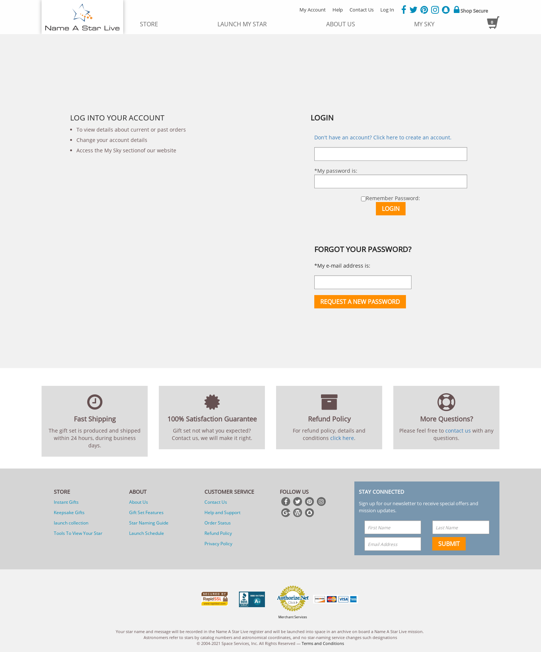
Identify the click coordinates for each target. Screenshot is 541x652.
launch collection (71, 523)
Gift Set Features (146, 512)
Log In (387, 9)
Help (337, 9)
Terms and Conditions (323, 643)
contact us (458, 430)
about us (340, 24)
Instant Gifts (66, 502)
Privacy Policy (218, 543)
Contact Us (362, 9)
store (149, 24)
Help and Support (222, 512)
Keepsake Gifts (69, 512)
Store (62, 491)
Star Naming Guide (148, 523)
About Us (138, 502)
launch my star (242, 24)
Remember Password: (390, 198)
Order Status (217, 523)
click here (342, 437)
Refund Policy (218, 533)
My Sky (424, 24)
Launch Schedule (146, 533)
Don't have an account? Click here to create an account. (383, 137)
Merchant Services (292, 617)
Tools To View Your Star (78, 533)
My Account (312, 9)
